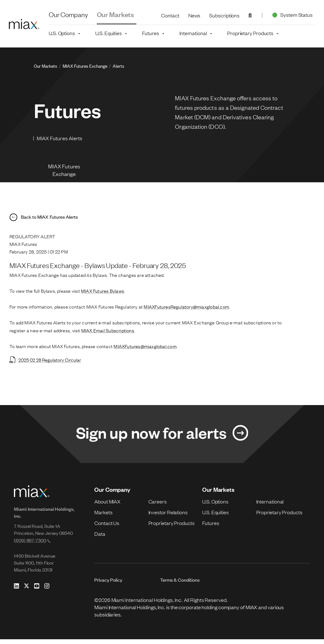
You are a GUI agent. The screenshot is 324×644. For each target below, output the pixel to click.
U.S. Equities (215, 516)
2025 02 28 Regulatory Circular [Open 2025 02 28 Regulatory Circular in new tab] (45, 363)
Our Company (68, 14)
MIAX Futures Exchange (85, 65)
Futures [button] (150, 32)
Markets (103, 516)
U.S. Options (215, 506)
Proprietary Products (171, 527)
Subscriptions (224, 15)
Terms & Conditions (180, 584)
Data (99, 538)
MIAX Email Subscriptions (107, 333)
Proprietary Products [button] (250, 32)
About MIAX (107, 506)
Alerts (118, 65)
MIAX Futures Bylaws (102, 294)
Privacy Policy (108, 584)
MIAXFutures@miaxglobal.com (145, 349)
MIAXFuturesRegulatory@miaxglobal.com (186, 310)
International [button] (193, 32)
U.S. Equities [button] (108, 32)
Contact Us (106, 527)
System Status (291, 14)
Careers (157, 506)
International (270, 506)
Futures (210, 527)
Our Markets (115, 14)
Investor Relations (168, 516)
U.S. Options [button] (62, 32)
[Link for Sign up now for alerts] (162, 438)
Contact (170, 15)
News (194, 15)
